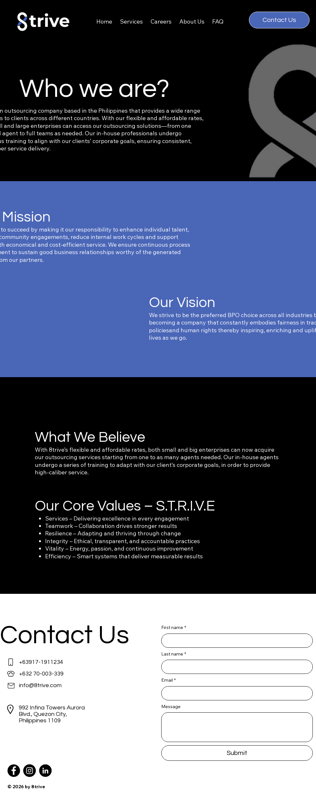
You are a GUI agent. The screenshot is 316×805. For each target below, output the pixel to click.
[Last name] (235, 667)
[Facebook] (13, 770)
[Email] (235, 693)
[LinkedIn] (45, 770)
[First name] (235, 640)
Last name (173, 654)
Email (168, 680)
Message (171, 706)
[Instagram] (29, 770)
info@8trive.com (40, 685)
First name (173, 627)
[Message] (237, 727)
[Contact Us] (279, 20)
